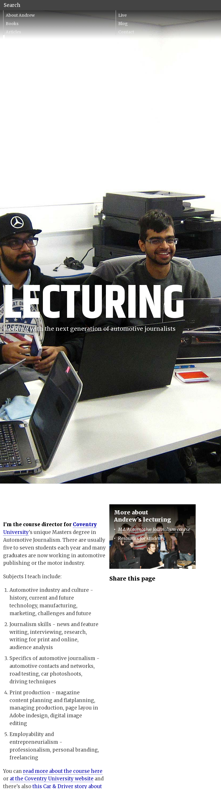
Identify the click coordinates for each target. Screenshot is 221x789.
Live (122, 15)
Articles (13, 32)
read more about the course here (62, 771)
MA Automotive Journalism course (154, 529)
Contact (126, 32)
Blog (123, 23)
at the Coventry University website (52, 778)
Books (12, 23)
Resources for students (141, 538)
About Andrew (20, 15)
